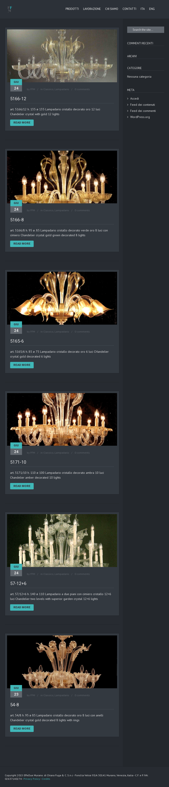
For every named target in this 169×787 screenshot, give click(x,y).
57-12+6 (18, 583)
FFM (32, 89)
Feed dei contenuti (142, 105)
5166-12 (18, 98)
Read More (21, 122)
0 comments (82, 89)
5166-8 (17, 219)
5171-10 (18, 462)
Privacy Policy (32, 778)
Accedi (134, 98)
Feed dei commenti (143, 111)
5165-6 (17, 341)
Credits (46, 778)
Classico (48, 89)
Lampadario (62, 89)
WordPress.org (140, 117)
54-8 (14, 704)
